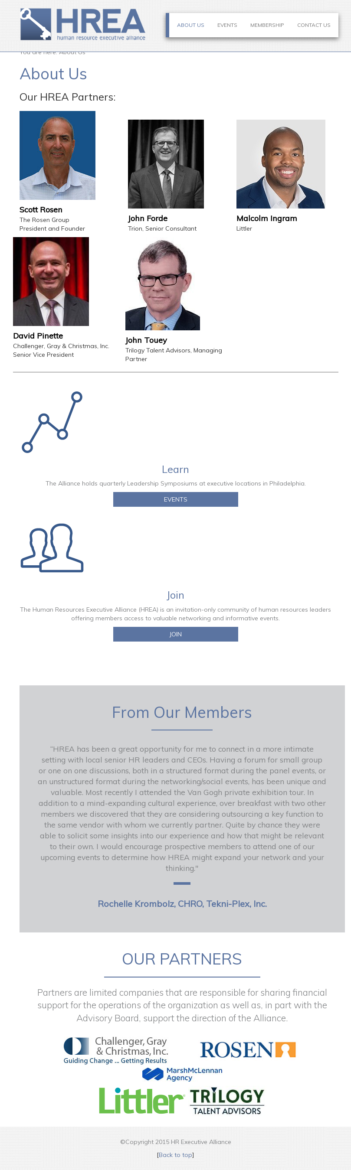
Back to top (175, 1155)
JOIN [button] (175, 634)
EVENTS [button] (175, 499)
